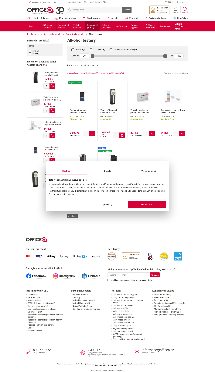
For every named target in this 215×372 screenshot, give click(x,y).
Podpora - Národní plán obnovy (41, 325)
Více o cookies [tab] (148, 171)
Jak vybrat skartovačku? (123, 305)
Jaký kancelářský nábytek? (124, 297)
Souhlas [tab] (66, 171)
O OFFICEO (32, 294)
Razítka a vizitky (161, 300)
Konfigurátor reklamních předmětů (169, 315)
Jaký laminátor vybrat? (123, 331)
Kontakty (76, 297)
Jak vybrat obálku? (121, 308)
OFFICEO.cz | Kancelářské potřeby (45, 11)
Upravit (107, 204)
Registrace (181, 2)
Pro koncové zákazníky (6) (123, 49)
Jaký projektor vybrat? (122, 325)
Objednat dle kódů (92, 2)
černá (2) (34, 51)
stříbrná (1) (34, 53)
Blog (105, 2)
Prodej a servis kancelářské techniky (169, 303)
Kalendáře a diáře (161, 297)
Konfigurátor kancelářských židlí (167, 312)
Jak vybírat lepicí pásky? (123, 317)
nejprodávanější (107, 73)
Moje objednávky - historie (84, 300)
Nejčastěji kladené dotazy (83, 306)
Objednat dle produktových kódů (86, 309)
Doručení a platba (80, 294)
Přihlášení (169, 2)
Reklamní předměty (162, 294)
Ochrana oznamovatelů (38, 306)
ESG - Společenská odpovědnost (42, 309)
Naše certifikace (35, 300)
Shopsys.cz (119, 370)
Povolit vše (146, 204)
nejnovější (119, 73)
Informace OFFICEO (37, 290)
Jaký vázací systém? (122, 320)
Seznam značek (35, 331)
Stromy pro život (35, 312)
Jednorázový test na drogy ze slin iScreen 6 (52, 124)
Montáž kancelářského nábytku (167, 309)
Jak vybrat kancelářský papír (125, 294)
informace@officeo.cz (158, 350)
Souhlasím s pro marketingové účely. (131, 280)
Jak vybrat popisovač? (122, 314)
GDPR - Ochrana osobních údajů (41, 303)
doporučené (72, 73)
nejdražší (94, 73)
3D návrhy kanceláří (162, 306)
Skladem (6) (97, 49)
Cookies (31, 328)
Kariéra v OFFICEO (35, 297)
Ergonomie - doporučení (123, 328)
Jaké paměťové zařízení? (124, 323)
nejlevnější (84, 73)
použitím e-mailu (127, 280)
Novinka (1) (78, 49)
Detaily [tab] (107, 171)
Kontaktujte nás (74, 2)
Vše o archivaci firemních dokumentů (129, 339)
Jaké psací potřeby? (122, 311)
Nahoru (72, 216)
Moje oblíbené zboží (81, 303)
